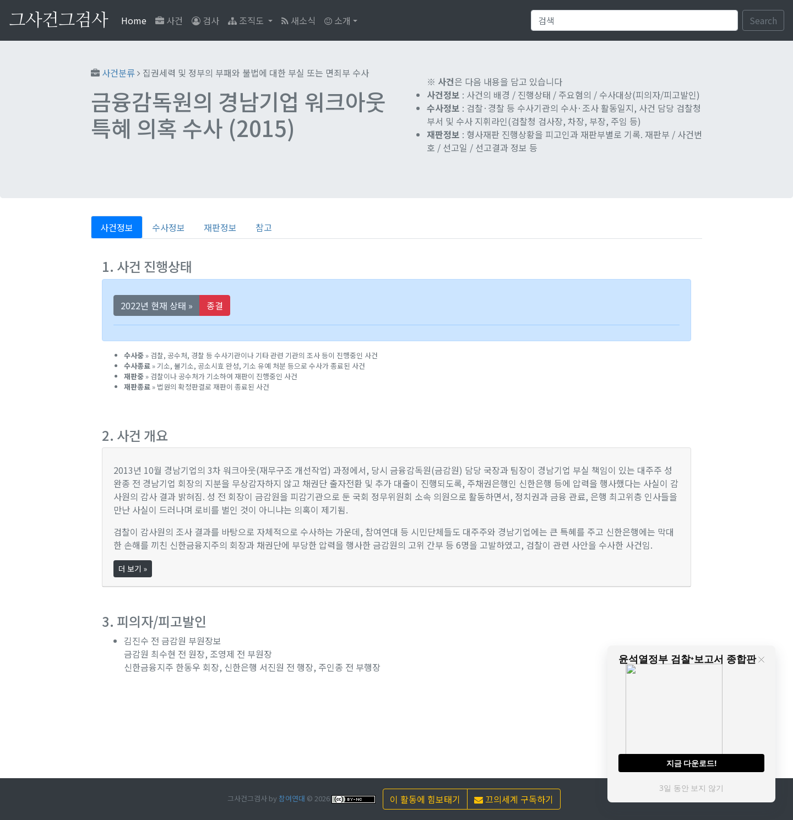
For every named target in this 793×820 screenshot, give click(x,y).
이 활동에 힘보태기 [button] (425, 799)
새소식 (298, 20)
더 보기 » (132, 568)
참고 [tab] (264, 227)
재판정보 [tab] (220, 227)
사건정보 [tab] (116, 227)
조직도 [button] (247, 20)
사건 (169, 20)
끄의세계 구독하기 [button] (513, 799)
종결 (215, 305)
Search (763, 20)
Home (136, 20)
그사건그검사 (58, 20)
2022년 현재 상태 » (157, 305)
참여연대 (292, 798)
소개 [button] (337, 20)
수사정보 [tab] (168, 227)
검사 (205, 20)
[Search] (634, 20)
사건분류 (118, 72)
